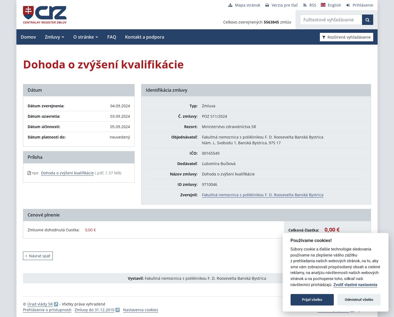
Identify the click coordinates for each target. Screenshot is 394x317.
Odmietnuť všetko (359, 300)
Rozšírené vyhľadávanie (346, 37)
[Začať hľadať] (367, 20)
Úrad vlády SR (40, 304)
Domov (28, 37)
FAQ (111, 37)
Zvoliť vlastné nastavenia (355, 285)
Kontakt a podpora (144, 37)
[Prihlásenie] (359, 5)
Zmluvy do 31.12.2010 (94, 309)
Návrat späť (37, 255)
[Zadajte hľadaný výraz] (331, 20)
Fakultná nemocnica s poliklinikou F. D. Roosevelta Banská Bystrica (262, 194)
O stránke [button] (83, 37)
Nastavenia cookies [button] (140, 309)
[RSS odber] (309, 5)
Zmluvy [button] (52, 37)
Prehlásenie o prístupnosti (47, 309)
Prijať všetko (312, 300)
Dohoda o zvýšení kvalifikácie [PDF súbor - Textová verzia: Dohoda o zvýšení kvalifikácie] (67, 172)
